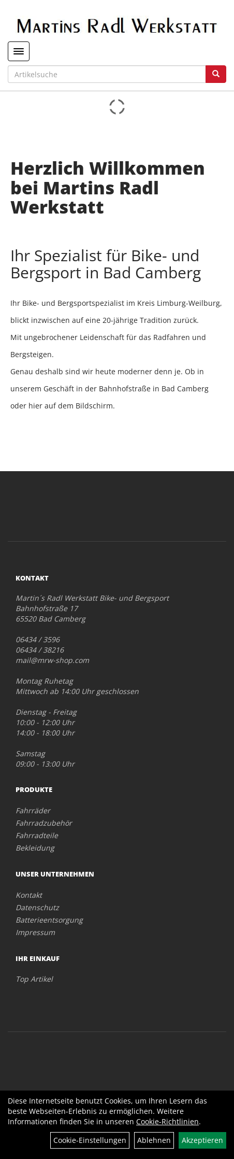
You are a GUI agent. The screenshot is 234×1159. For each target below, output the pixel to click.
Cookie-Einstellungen (89, 1140)
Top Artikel (34, 979)
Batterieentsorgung (49, 920)
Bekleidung (35, 848)
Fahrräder (33, 810)
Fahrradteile (37, 835)
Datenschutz (37, 907)
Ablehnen (154, 1140)
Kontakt (29, 895)
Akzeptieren (202, 1140)
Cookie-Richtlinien (167, 1121)
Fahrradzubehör (44, 823)
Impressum (35, 932)
